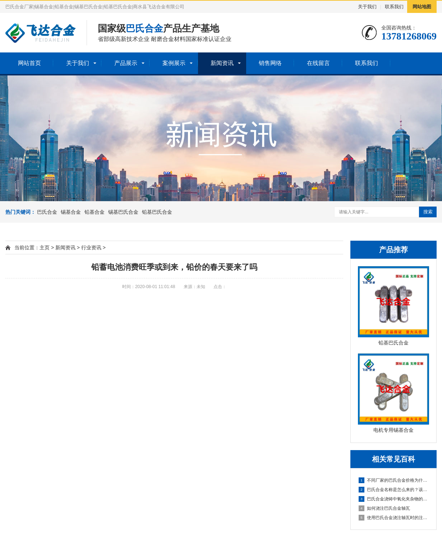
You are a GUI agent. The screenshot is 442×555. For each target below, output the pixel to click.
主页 (45, 247)
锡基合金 (71, 212)
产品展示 (125, 63)
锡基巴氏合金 (123, 212)
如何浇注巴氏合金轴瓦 (384, 508)
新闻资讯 (222, 63)
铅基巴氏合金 (157, 212)
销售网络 (270, 63)
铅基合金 (94, 212)
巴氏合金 (47, 212)
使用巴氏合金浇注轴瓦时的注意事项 (394, 518)
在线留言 (318, 63)
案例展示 (173, 63)
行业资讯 (91, 247)
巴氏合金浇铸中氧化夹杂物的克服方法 (394, 499)
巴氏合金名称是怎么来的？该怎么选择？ (394, 489)
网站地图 (422, 6)
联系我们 (394, 6)
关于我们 (367, 6)
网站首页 (29, 63)
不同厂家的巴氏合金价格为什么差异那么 (394, 480)
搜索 (428, 211)
